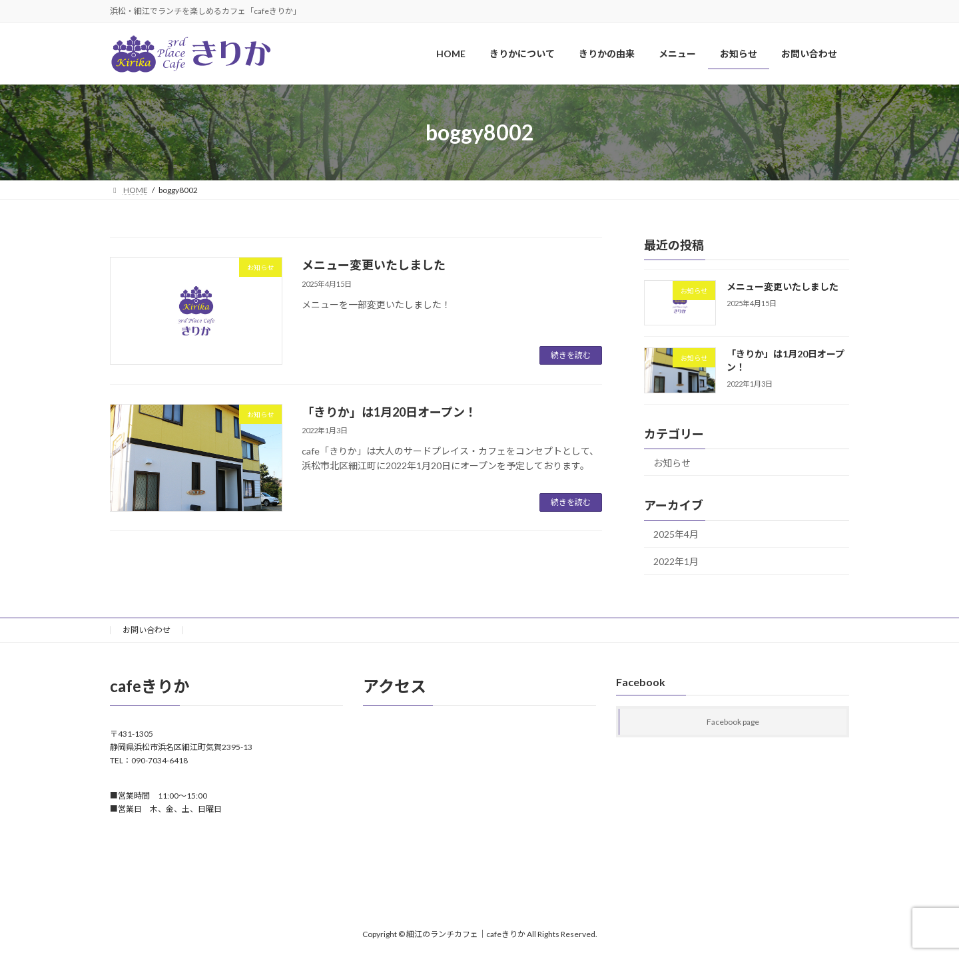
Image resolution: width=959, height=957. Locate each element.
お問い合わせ (146, 630)
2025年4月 (676, 534)
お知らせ (672, 463)
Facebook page (733, 722)
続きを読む (571, 355)
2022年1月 (676, 561)
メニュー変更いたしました (374, 265)
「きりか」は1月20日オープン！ (389, 412)
